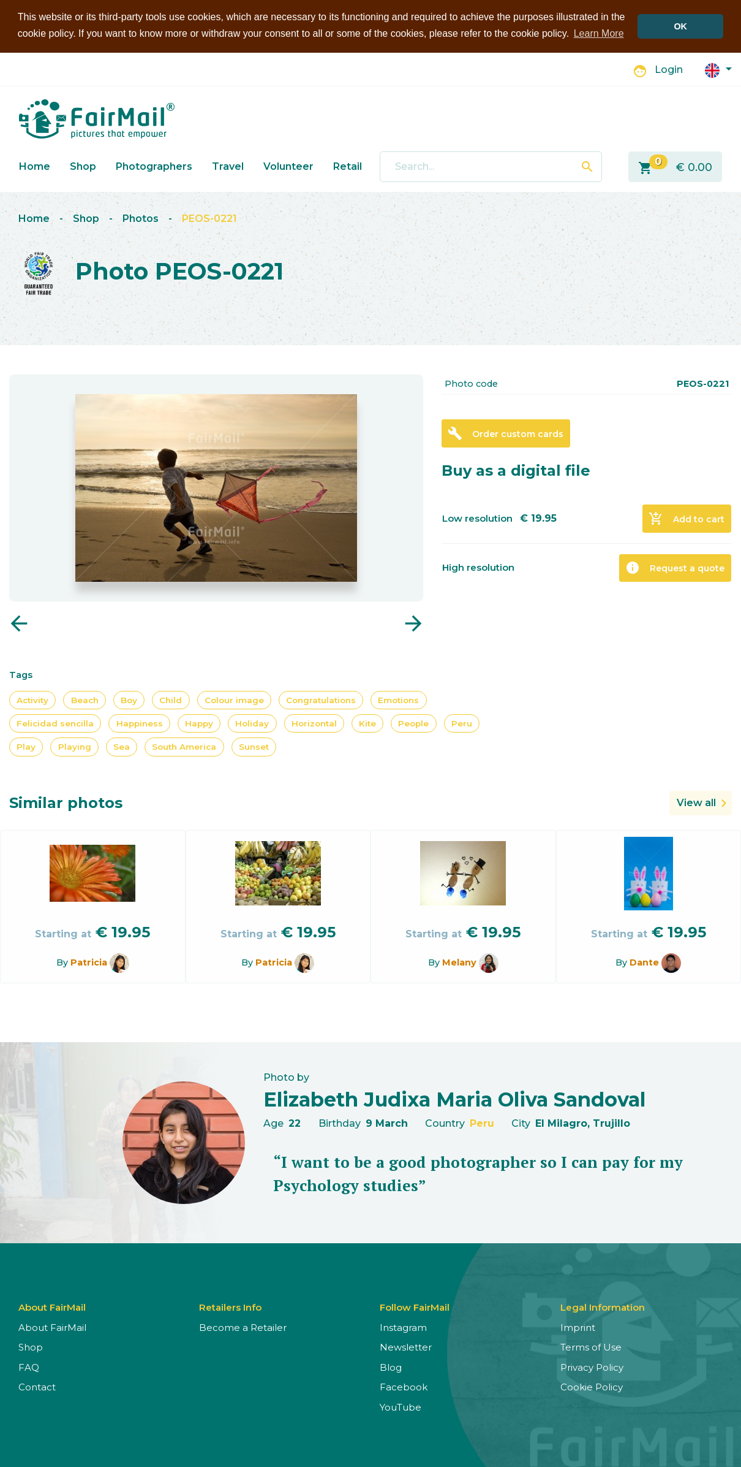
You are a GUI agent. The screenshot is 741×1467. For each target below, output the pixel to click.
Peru (461, 723)
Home (34, 166)
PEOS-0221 (209, 218)
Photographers (154, 166)
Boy (129, 699)
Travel (228, 166)
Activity (32, 699)
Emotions (398, 699)
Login (669, 69)
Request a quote (674, 567)
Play (26, 747)
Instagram (403, 1327)
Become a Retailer (243, 1327)
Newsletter (406, 1347)
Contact (37, 1387)
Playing (74, 747)
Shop (83, 166)
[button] (718, 69)
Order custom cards (505, 433)
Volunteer (288, 166)
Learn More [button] (599, 33)
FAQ (28, 1367)
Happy (199, 723)
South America (184, 747)
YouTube (400, 1406)
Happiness (139, 723)
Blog (391, 1367)
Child (170, 699)
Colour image (234, 699)
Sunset (254, 747)
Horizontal (314, 723)
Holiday (252, 723)
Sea (121, 747)
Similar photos (65, 802)
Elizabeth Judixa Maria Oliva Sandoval (454, 1099)
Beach (85, 699)
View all (696, 802)
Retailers (355, 166)
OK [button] (680, 26)
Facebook (403, 1387)
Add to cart (686, 518)
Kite (367, 723)
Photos (140, 218)
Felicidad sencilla (55, 723)
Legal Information (602, 1307)
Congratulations (321, 699)
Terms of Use (591, 1347)
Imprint (577, 1327)
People (413, 723)
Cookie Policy (591, 1387)
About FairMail (52, 1327)
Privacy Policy (591, 1367)
